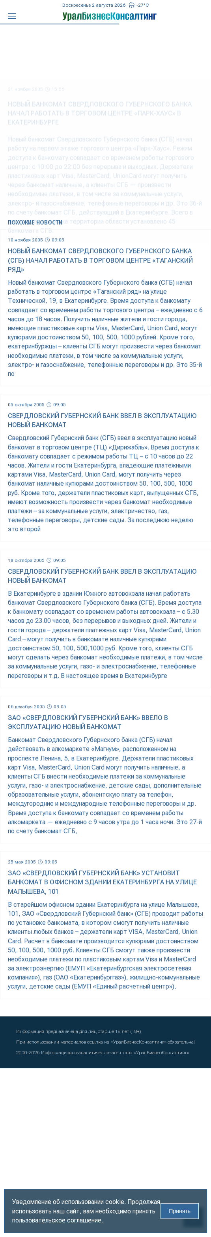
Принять (179, 1211)
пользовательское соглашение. (57, 1220)
